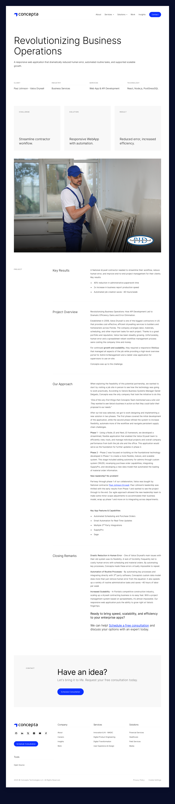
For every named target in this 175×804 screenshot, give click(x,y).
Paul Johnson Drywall (119, 485)
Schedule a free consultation (129, 625)
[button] (109, 14)
